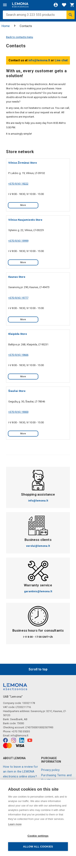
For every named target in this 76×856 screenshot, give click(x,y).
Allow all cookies (38, 846)
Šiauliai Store (17, 390)
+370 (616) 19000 (18, 411)
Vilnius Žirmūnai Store (22, 162)
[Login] (55, 5)
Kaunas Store (16, 276)
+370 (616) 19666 (18, 354)
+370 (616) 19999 (18, 240)
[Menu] (5, 5)
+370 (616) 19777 (18, 297)
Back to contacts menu (19, 37)
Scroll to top (38, 669)
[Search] (70, 15)
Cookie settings (38, 835)
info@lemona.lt (39, 60)
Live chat (61, 60)
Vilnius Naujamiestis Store (25, 219)
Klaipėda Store (17, 333)
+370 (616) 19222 (18, 183)
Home (6, 26)
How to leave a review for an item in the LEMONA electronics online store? (20, 771)
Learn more (14, 824)
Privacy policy (50, 770)
